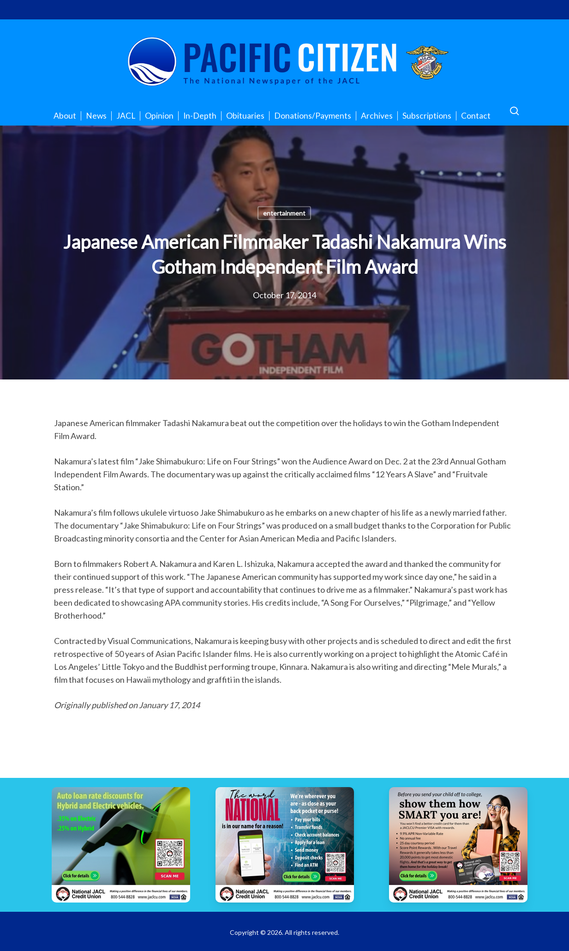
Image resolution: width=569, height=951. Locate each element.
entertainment (284, 213)
